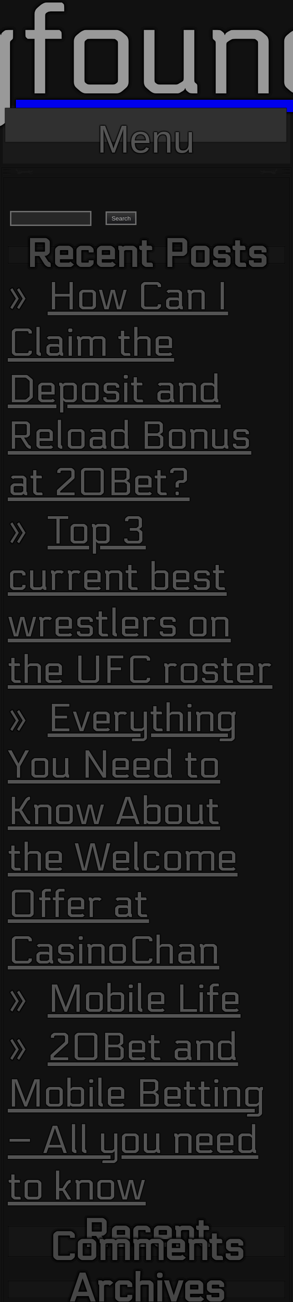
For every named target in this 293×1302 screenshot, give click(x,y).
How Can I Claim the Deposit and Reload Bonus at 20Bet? (129, 390)
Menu (145, 129)
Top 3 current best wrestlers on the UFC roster (140, 601)
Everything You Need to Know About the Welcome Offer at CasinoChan (123, 835)
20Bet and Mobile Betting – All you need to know (136, 1117)
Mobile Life (144, 999)
